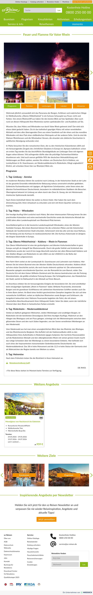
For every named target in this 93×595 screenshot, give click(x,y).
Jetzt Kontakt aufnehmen (82, 2)
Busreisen (9, 19)
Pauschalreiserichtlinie (35, 555)
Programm (12, 106)
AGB (5, 542)
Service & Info (15, 24)
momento (77, 24)
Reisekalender (32, 542)
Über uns (7, 538)
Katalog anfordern (37, 2)
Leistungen (46, 106)
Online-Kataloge (21, 2)
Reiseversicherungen (34, 558)
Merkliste (65, 2)
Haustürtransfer (33, 552)
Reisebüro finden (53, 2)
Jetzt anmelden (46, 519)
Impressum (8, 555)
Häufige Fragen (32, 548)
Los (59, 10)
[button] (91, 73)
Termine (29, 106)
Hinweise (81, 106)
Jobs (5, 558)
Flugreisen (27, 19)
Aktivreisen (63, 19)
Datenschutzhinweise (12, 551)
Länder (64, 106)
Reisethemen (46, 24)
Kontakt (7, 561)
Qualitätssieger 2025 (11, 577)
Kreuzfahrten (45, 19)
